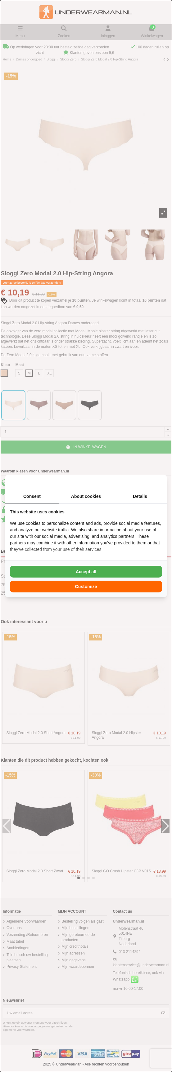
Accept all (86, 571)
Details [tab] (140, 496)
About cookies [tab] (86, 496)
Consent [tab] (32, 496)
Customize (86, 586)
